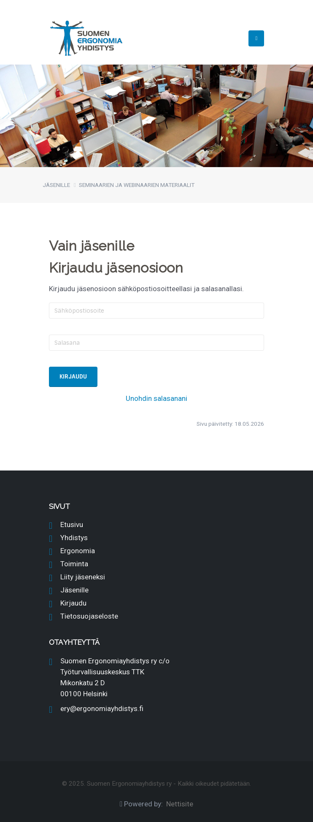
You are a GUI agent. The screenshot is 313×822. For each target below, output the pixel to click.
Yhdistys (74, 537)
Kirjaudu (73, 603)
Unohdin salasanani (156, 398)
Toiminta (74, 564)
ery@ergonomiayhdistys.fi (101, 708)
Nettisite (179, 804)
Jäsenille (74, 590)
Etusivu (71, 524)
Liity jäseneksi (82, 577)
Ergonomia (77, 550)
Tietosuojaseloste (89, 616)
